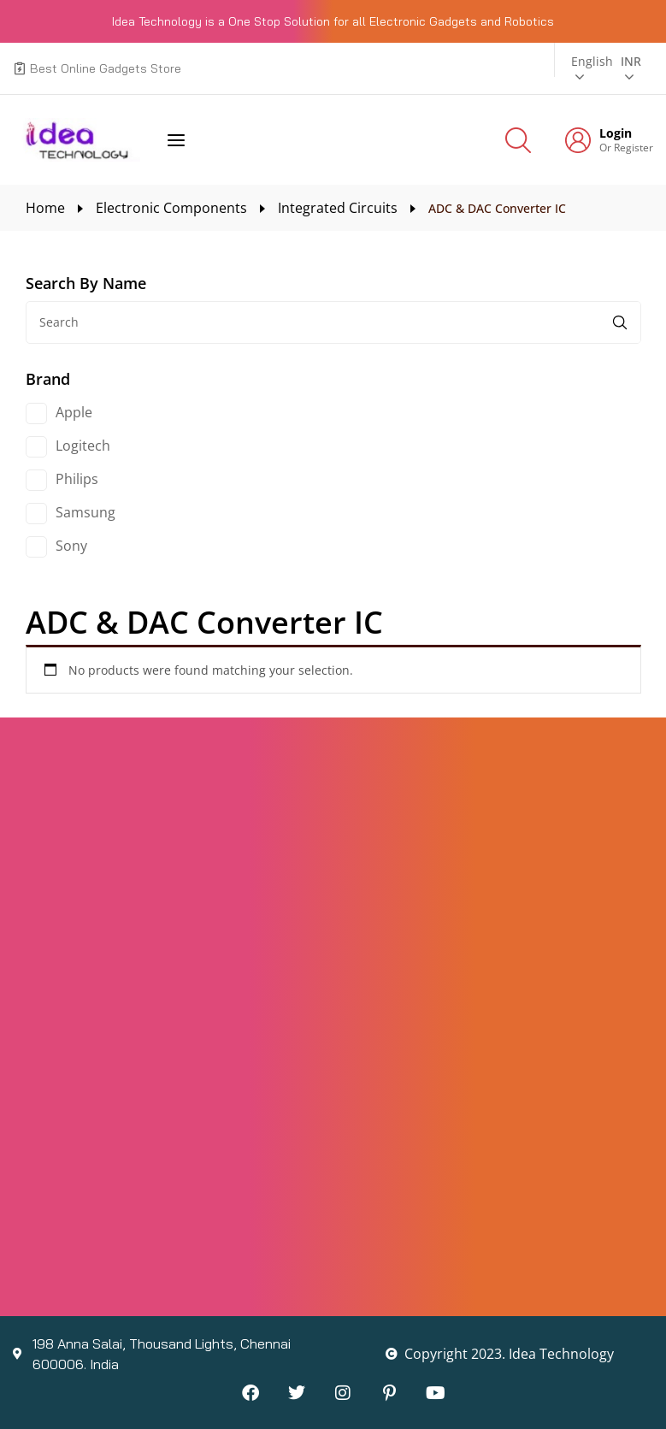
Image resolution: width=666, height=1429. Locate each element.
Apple (74, 412)
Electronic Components (171, 207)
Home (45, 207)
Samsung (85, 512)
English (592, 61)
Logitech (83, 445)
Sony (71, 545)
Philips (77, 478)
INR (631, 61)
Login (615, 133)
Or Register (626, 147)
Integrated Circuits (338, 207)
